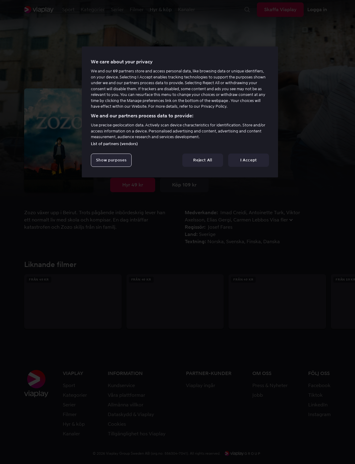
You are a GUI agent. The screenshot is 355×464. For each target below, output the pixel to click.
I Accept (248, 160)
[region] (180, 111)
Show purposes (111, 160)
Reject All (202, 160)
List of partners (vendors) (114, 143)
